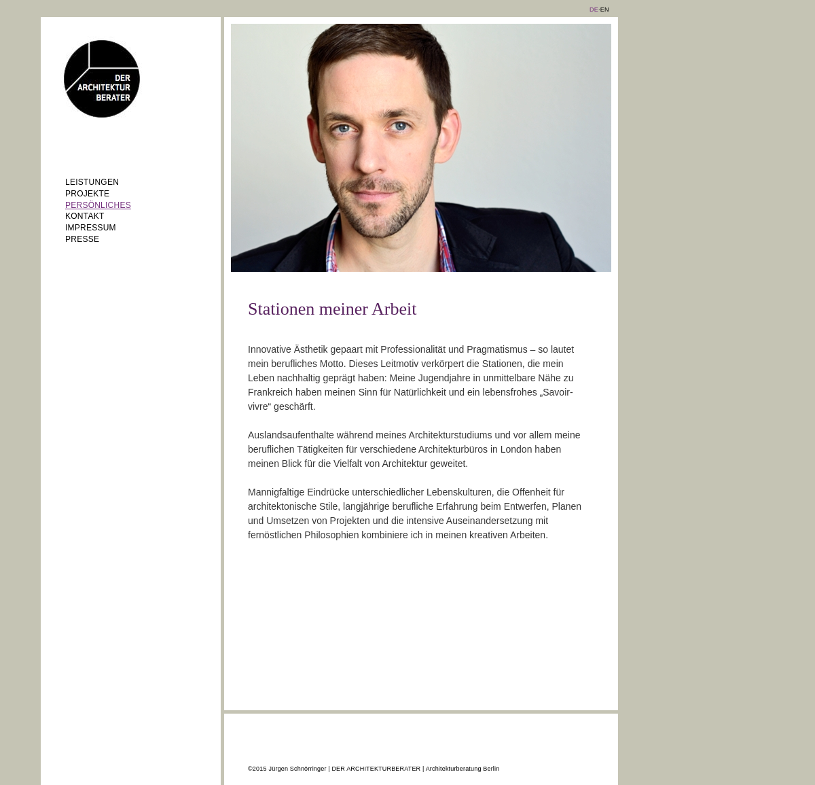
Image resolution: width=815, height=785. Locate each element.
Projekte (87, 193)
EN (604, 9)
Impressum (90, 227)
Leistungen (92, 182)
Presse (82, 239)
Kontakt (84, 216)
